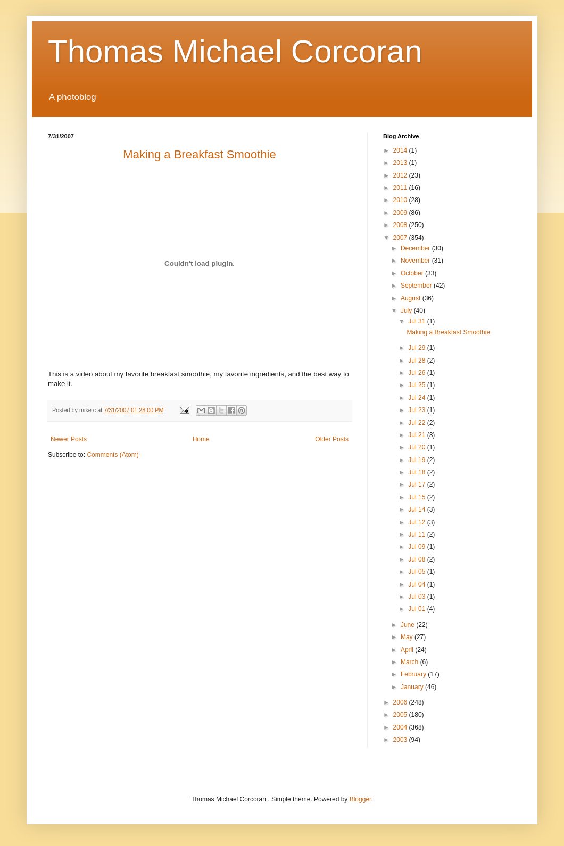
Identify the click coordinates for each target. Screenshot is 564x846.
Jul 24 (417, 397)
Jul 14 (417, 509)
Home (201, 439)
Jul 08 (417, 559)
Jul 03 (417, 596)
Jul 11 (417, 534)
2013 (401, 162)
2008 (401, 225)
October (413, 273)
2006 (401, 702)
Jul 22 (417, 422)
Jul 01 (417, 609)
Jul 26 (417, 372)
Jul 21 (417, 435)
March (410, 662)
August (411, 298)
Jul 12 (417, 522)
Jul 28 (417, 360)
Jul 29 (417, 347)
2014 (401, 150)
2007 (401, 237)
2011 (401, 187)
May (407, 637)
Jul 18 (417, 472)
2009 (401, 212)
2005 (401, 714)
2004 (401, 727)
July (407, 310)
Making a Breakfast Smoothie (448, 332)
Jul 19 (417, 460)
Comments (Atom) (112, 454)
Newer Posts (69, 439)
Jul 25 (417, 385)
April (408, 650)
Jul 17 (417, 484)
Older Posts (332, 439)
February (414, 674)
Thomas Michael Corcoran (235, 51)
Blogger (360, 799)
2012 (401, 175)
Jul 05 (417, 571)
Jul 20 (417, 447)
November (416, 260)
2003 (401, 739)
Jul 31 (417, 321)
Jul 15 (417, 497)
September (417, 285)
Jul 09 (417, 546)
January (413, 687)
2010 (401, 200)
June (408, 625)
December (416, 248)
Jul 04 (417, 584)
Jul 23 (417, 410)
